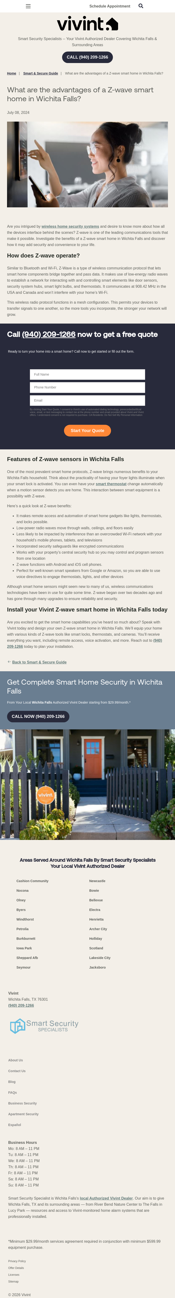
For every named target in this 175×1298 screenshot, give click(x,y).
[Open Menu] (28, 6)
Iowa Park (24, 948)
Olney (21, 900)
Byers (21, 910)
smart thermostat (111, 484)
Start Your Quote (87, 430)
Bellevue (96, 900)
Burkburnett (25, 938)
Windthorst (25, 919)
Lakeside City (100, 958)
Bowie (94, 890)
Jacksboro (97, 967)
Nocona (22, 890)
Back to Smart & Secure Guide (37, 662)
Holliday (95, 938)
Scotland (96, 948)
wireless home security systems (70, 226)
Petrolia (22, 929)
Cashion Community (32, 881)
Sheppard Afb (27, 958)
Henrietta (96, 919)
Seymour (23, 967)
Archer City (98, 929)
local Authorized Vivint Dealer (106, 1198)
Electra (94, 910)
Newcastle (97, 881)
